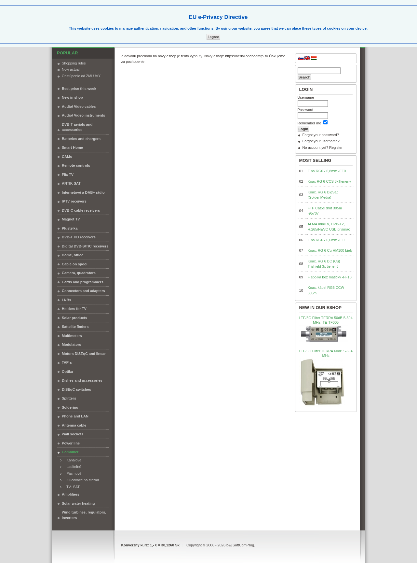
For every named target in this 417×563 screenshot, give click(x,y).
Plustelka (69, 228)
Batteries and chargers (81, 139)
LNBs (66, 300)
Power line (71, 443)
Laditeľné (72, 467)
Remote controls (76, 165)
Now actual (70, 69)
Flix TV (68, 174)
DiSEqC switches (76, 389)
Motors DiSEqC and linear (84, 354)
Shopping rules (74, 63)
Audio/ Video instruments (83, 115)
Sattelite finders (75, 327)
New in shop (72, 97)
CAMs (67, 157)
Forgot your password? (321, 135)
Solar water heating (78, 503)
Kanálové (72, 460)
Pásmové (72, 473)
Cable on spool (74, 264)
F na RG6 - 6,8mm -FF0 (327, 171)
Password (305, 110)
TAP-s (67, 362)
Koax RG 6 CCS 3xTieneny (329, 181)
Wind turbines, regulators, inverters (84, 515)
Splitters (69, 398)
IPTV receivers (74, 201)
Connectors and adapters (83, 291)
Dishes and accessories (82, 380)
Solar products (74, 318)
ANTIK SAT (71, 183)
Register (336, 147)
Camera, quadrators (79, 273)
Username (306, 97)
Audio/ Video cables (79, 106)
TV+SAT (71, 487)
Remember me (309, 123)
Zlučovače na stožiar (81, 480)
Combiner (70, 452)
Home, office (72, 255)
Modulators (71, 344)
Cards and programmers (82, 282)
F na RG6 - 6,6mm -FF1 (327, 240)
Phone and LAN (75, 416)
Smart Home (72, 147)
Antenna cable (74, 425)
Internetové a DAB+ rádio (83, 192)
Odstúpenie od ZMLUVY (81, 76)
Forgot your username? (321, 141)
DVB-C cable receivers (81, 210)
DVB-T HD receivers (79, 237)
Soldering (70, 407)
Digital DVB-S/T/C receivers (85, 246)
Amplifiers (70, 494)
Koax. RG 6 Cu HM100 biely (330, 250)
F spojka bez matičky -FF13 (330, 277)
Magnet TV (71, 219)
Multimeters (72, 336)
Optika (67, 371)
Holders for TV (74, 309)
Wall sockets (72, 434)
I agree (213, 37)
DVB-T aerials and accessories (77, 127)
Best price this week (79, 89)
